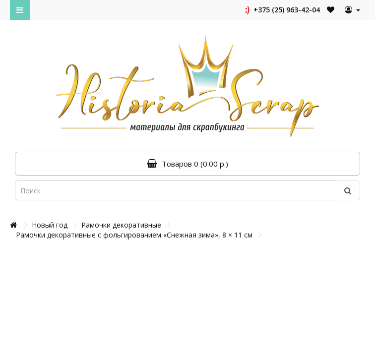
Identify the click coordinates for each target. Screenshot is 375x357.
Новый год (49, 225)
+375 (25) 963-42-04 (281, 9)
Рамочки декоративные (121, 225)
